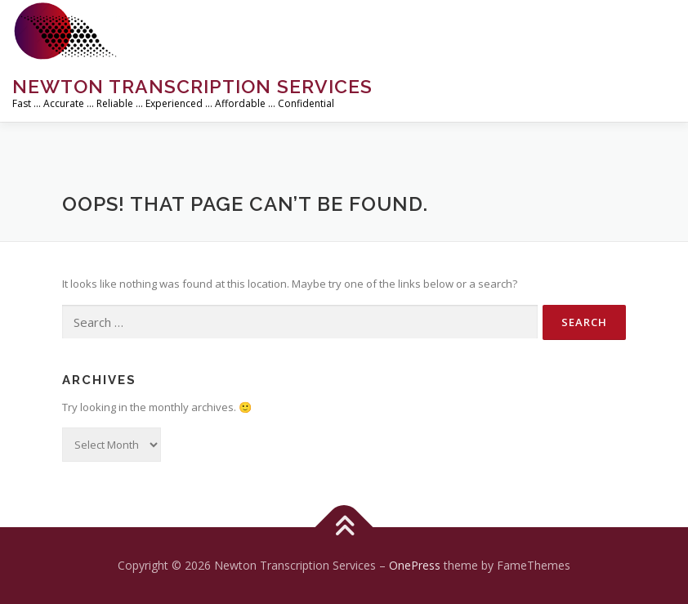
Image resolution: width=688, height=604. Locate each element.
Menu (661, 30)
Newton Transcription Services (192, 86)
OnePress (414, 565)
